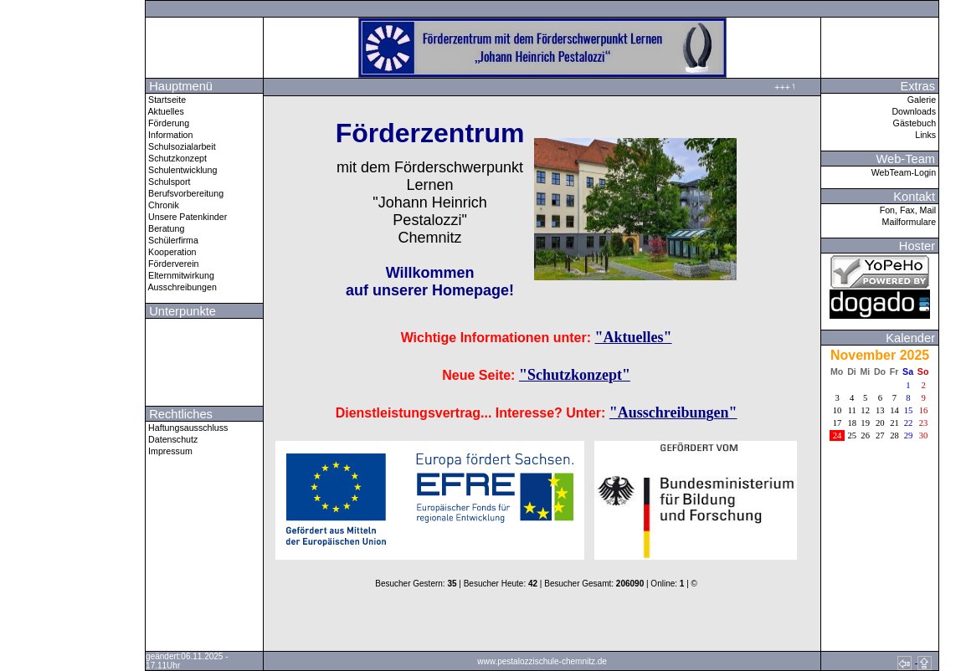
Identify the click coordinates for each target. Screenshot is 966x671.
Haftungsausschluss (187, 428)
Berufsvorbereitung (185, 193)
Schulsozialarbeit (181, 146)
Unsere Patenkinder (186, 217)
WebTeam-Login (904, 172)
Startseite (166, 100)
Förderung (167, 123)
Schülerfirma (172, 240)
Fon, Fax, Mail (909, 210)
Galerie (922, 100)
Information (169, 135)
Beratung (165, 228)
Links (926, 135)
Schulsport (168, 182)
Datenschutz (172, 439)
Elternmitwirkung (180, 275)
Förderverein (172, 264)
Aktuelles (165, 111)
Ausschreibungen (181, 287)
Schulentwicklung (181, 170)
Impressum (169, 451)
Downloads (914, 111)
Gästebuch (916, 123)
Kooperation (171, 252)
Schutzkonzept (176, 158)
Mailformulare (910, 222)
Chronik (162, 205)
